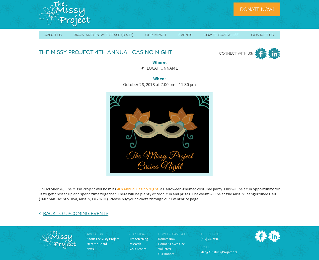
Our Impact (155, 35)
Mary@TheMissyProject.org (219, 252)
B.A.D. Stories (137, 249)
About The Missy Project (103, 239)
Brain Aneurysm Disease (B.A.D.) (103, 35)
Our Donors (166, 254)
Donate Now (166, 239)
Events (185, 35)
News (90, 249)
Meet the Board (97, 244)
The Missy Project (65, 14)
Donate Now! (257, 9)
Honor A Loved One (171, 244)
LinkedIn (274, 53)
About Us (53, 35)
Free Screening (138, 239)
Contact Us (262, 35)
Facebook (261, 53)
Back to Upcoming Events (75, 213)
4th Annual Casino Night (138, 188)
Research (135, 244)
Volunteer (164, 249)
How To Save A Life (221, 35)
